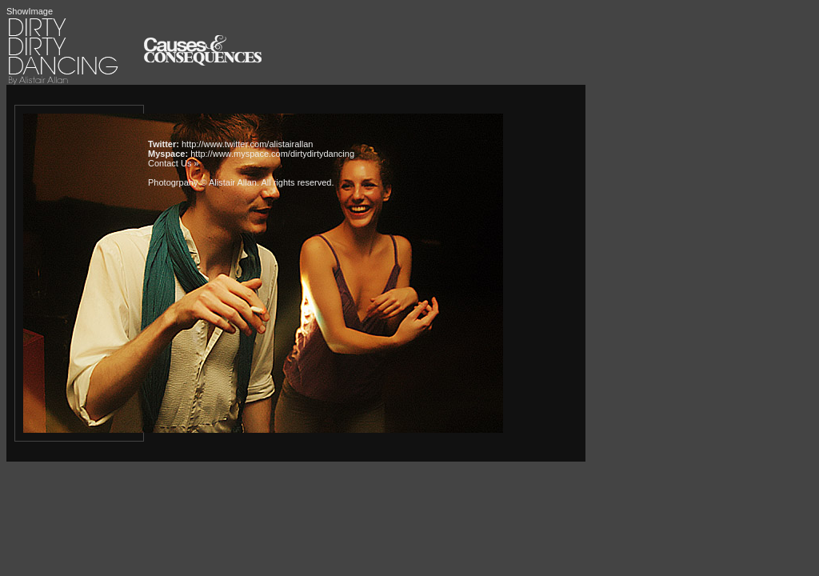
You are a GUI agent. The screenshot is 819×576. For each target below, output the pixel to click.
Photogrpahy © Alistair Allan (202, 182)
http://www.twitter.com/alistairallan (247, 144)
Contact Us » (173, 163)
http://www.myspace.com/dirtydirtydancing (272, 153)
